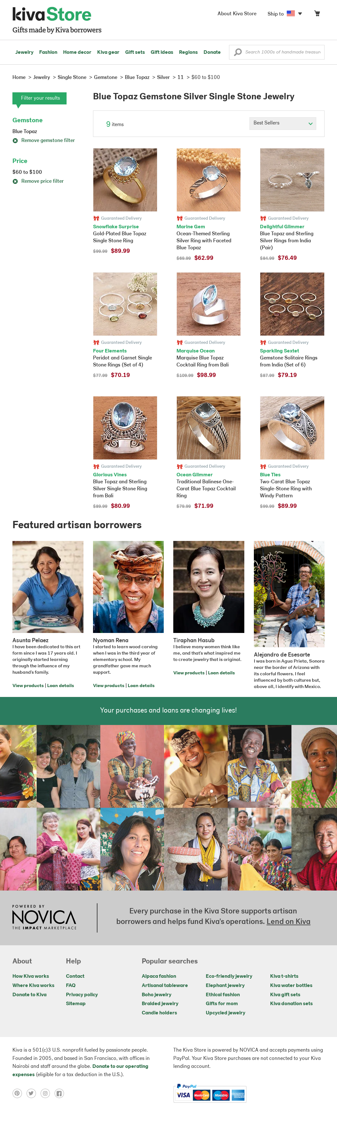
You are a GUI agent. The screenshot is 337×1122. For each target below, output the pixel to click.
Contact (75, 976)
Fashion (48, 52)
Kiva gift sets (285, 995)
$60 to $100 (27, 172)
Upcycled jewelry (225, 1013)
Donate (212, 52)
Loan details (60, 686)
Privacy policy (82, 995)
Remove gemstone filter (43, 140)
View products (28, 686)
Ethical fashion (223, 995)
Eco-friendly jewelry (229, 976)
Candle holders (159, 1013)
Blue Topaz (24, 131)
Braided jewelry (160, 1003)
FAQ (70, 985)
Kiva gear (108, 52)
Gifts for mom (222, 1003)
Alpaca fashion (159, 976)
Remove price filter (38, 181)
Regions (188, 52)
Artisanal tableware (165, 985)
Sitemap (76, 1003)
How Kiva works (30, 976)
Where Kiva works (33, 985)
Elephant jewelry (225, 985)
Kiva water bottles (291, 985)
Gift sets (135, 52)
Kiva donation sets (291, 1003)
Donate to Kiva (29, 995)
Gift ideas (162, 52)
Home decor (77, 52)
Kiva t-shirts (284, 976)
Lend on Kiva (289, 922)
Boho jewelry (156, 995)
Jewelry (24, 52)
